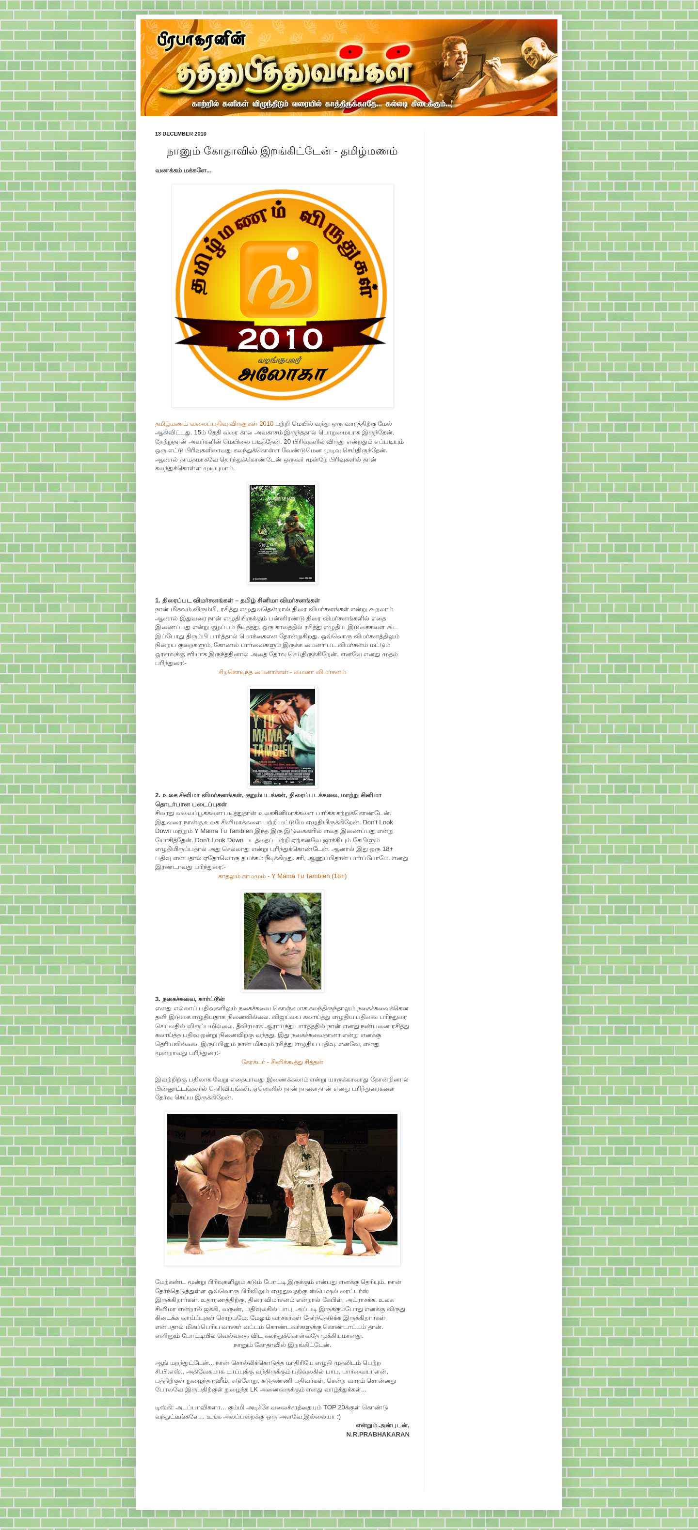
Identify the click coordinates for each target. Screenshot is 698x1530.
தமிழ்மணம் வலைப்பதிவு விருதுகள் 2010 (214, 423)
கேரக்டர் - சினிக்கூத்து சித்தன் (282, 1062)
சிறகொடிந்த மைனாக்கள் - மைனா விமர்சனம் (282, 672)
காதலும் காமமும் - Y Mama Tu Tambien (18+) (282, 876)
